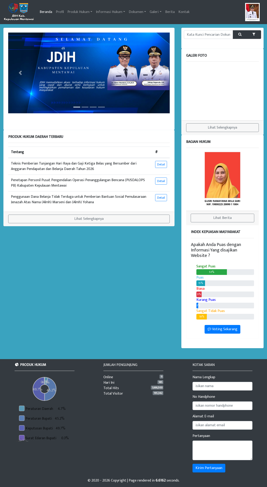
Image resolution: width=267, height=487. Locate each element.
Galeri (154, 12)
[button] (20, 73)
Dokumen (136, 12)
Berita (170, 12)
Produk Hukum (78, 12)
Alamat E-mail (203, 416)
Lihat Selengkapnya (89, 219)
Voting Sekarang (222, 329)
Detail (161, 164)
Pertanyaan (201, 436)
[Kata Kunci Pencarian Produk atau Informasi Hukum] (208, 34)
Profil (60, 12)
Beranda (46, 12)
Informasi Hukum (109, 12)
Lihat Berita (222, 218)
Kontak (184, 12)
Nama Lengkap (204, 377)
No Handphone (204, 397)
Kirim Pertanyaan (208, 468)
